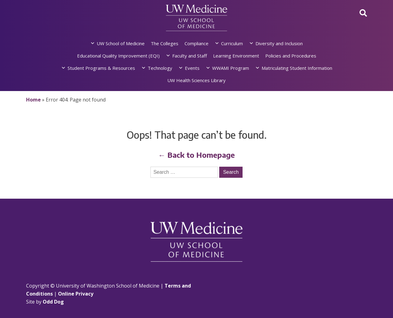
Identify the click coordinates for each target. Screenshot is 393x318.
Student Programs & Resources (101, 68)
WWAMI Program (230, 68)
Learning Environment (236, 56)
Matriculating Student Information (297, 68)
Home (33, 99)
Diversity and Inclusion (279, 43)
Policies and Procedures (290, 56)
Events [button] (192, 68)
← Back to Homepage (196, 154)
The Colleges (164, 43)
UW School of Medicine (121, 43)
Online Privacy (75, 293)
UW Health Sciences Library (196, 80)
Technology (160, 68)
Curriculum (232, 43)
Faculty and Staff (189, 56)
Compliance (196, 43)
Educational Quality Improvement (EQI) (118, 56)
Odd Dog (53, 301)
